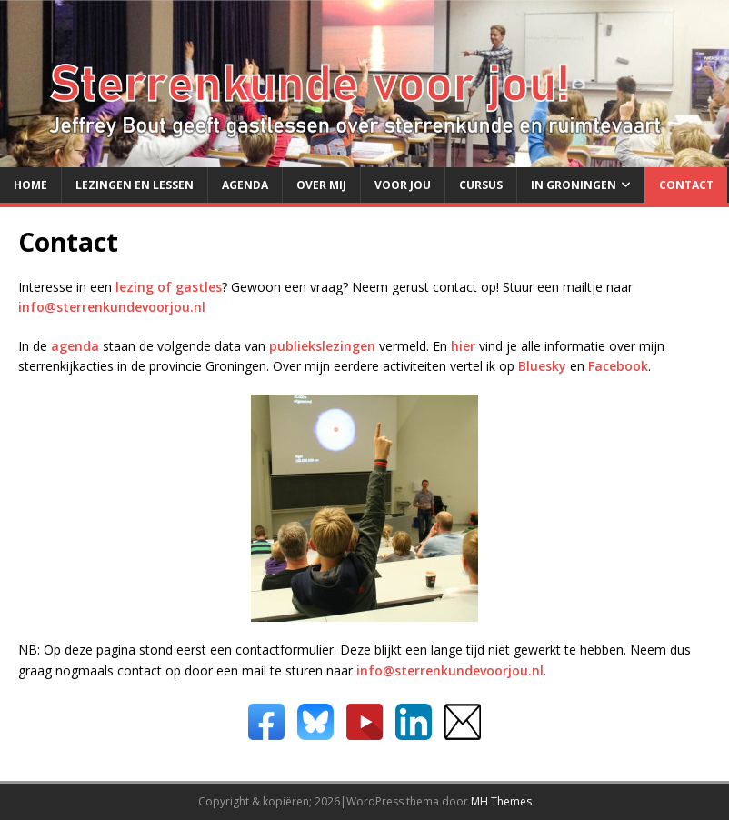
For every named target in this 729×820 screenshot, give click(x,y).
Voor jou (402, 185)
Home (30, 185)
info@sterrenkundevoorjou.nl (111, 306)
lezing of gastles (168, 286)
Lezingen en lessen (134, 185)
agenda (75, 346)
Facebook (618, 366)
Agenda (245, 185)
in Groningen (573, 185)
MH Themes (501, 801)
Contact (686, 185)
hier (463, 346)
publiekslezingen (322, 346)
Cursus (481, 185)
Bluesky (542, 366)
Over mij (321, 185)
